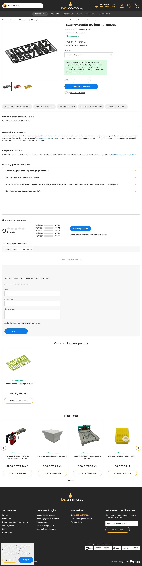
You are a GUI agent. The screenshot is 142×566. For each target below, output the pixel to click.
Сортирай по (10, 249)
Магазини (90, 14)
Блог (79, 14)
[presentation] (21, 272)
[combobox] (22, 5)
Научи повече (10, 560)
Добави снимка (12, 323)
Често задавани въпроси (48, 519)
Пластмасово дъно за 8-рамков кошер (87, 457)
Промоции (68, 14)
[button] (6, 52)
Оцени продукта (83, 29)
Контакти (104, 14)
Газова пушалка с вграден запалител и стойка (17, 457)
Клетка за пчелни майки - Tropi (122, 456)
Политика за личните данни (15, 522)
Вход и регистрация (46, 515)
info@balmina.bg (84, 519)
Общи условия (8, 526)
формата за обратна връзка (123, 154)
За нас (5, 515)
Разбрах (26, 560)
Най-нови (55, 14)
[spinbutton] (81, 79)
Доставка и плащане (46, 529)
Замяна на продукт (45, 526)
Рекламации (42, 522)
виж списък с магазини (48, 138)
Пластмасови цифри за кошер (19, 384)
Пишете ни (76, 522)
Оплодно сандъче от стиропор (52, 456)
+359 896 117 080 (107, 7)
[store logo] (71, 5)
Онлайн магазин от (125, 561)
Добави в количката (18, 401)
